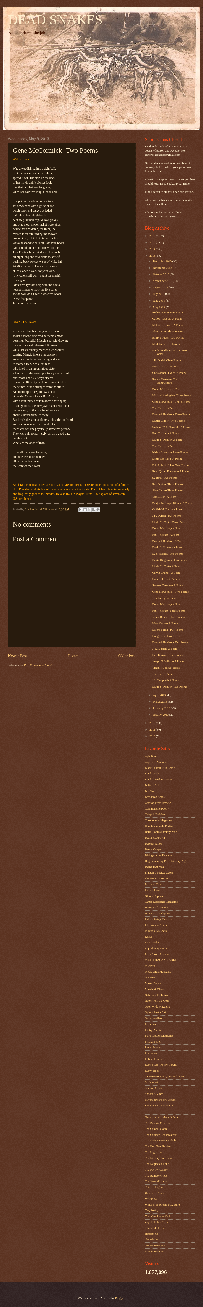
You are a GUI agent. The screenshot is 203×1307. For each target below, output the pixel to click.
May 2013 (159, 307)
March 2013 (160, 701)
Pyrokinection (153, 1041)
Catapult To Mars (155, 814)
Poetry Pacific (153, 1030)
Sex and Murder (154, 1088)
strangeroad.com (154, 1251)
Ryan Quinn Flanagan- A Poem (170, 471)
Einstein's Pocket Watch (159, 872)
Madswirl (150, 965)
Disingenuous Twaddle (158, 855)
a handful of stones (156, 1228)
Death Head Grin (155, 837)
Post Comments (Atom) (38, 665)
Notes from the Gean (157, 1000)
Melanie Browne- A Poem (167, 325)
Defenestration (153, 843)
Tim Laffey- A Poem (164, 598)
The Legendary (154, 1152)
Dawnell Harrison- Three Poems (171, 414)
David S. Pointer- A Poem (167, 439)
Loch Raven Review (157, 954)
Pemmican (151, 1024)
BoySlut (149, 791)
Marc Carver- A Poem (165, 623)
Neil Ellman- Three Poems (167, 655)
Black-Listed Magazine (158, 779)
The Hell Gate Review (158, 1146)
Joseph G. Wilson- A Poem (168, 661)
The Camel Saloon (156, 1128)
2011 (152, 729)
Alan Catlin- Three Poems (167, 331)
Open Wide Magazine (157, 1006)
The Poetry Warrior (156, 1169)
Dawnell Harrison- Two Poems (170, 642)
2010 (152, 736)
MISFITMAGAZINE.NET (161, 960)
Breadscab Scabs (155, 797)
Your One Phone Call (157, 1216)
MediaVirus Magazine (158, 971)
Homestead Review (156, 907)
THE (148, 1111)
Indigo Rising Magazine (159, 919)
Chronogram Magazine (158, 820)
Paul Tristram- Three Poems (168, 610)
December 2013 (162, 261)
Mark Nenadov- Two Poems (168, 344)
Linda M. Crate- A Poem (166, 566)
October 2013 (161, 274)
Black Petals (152, 773)
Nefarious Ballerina (156, 995)
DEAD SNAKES (55, 19)
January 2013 (161, 714)
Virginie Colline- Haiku (166, 667)
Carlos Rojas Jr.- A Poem (167, 318)
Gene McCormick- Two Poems (170, 591)
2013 (152, 255)
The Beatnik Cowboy (157, 1123)
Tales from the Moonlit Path (161, 1117)
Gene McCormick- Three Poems (171, 401)
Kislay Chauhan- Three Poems (170, 452)
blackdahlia (151, 1239)
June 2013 (159, 300)
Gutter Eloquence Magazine (161, 901)
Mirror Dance (153, 983)
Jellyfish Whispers (156, 930)
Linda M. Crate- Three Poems (169, 522)
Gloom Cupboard (155, 896)
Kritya (148, 936)
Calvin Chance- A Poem (166, 572)
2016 (152, 236)
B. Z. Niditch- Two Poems (167, 553)
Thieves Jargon (154, 1187)
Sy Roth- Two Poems (164, 477)
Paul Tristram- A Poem (165, 433)
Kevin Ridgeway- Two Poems (169, 560)
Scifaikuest (151, 1082)
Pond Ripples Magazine (159, 1035)
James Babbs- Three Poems (168, 617)
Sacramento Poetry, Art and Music (165, 1076)
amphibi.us (151, 1233)
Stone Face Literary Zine (159, 1105)
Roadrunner (152, 1053)
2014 (152, 249)
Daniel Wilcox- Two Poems (168, 420)
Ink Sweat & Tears (156, 925)
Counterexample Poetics (159, 826)
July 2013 (159, 294)
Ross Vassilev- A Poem (165, 366)
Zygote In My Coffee (157, 1222)
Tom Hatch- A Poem (164, 408)
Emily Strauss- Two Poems (168, 337)
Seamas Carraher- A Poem (167, 585)
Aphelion (150, 756)
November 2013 (163, 267)
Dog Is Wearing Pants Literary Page (166, 861)
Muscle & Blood (154, 989)
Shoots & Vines (154, 1093)
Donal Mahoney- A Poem (167, 389)
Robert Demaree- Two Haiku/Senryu (165, 381)
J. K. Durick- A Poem (164, 648)
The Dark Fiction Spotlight (161, 1140)
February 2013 (162, 708)
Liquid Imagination (156, 948)
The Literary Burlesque (158, 1158)
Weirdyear (151, 1198)
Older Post (127, 656)
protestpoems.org (155, 1245)
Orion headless (153, 1018)
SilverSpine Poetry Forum (160, 1099)
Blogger (119, 1298)
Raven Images (153, 1047)
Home (73, 656)
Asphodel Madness (156, 762)
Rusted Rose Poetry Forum (161, 1064)
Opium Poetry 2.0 (155, 1012)
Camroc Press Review (158, 802)
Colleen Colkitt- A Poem (166, 579)
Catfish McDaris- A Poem (167, 509)
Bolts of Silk (152, 785)
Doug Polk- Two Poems (166, 636)
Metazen (150, 977)
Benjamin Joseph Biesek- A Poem (172, 503)
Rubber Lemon (154, 1059)
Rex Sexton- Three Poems (167, 484)
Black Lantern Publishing (160, 767)
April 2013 (159, 695)
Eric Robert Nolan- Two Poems (170, 465)
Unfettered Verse (155, 1193)
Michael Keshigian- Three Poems (171, 395)
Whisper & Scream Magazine (162, 1204)
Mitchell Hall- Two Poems (167, 629)
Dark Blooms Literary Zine (161, 832)
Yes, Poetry (151, 1210)
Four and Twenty (155, 884)
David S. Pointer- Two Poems (169, 686)
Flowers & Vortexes (156, 878)
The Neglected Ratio (157, 1164)
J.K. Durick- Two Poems (166, 360)
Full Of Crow (153, 890)
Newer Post (17, 656)
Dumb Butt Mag (154, 866)
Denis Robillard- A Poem (167, 458)
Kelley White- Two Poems (167, 312)
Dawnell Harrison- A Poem (168, 541)
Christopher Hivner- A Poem (169, 373)
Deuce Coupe (153, 849)
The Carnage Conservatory (161, 1134)
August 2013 (161, 287)
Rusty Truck (152, 1070)
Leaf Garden (152, 942)
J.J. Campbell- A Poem (165, 680)
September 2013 (163, 281)
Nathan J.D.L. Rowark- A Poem (171, 427)
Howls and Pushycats (157, 913)
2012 (152, 723)
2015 (152, 242)
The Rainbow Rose (156, 1175)
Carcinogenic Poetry (157, 808)
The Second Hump (156, 1181)
